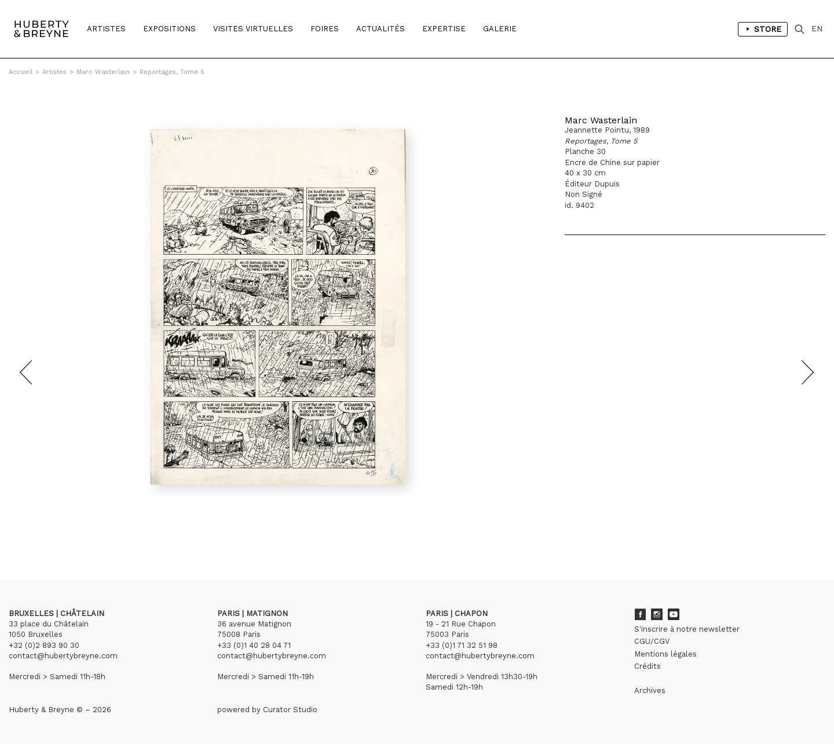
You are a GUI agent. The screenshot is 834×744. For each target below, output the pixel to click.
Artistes (106, 28)
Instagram (657, 614)
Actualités (380, 28)
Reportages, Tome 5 (172, 72)
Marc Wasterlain (103, 72)
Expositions (169, 28)
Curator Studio (290, 709)
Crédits (647, 666)
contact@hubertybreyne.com (63, 655)
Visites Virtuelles (253, 28)
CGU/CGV (652, 641)
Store (762, 29)
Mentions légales (665, 654)
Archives (649, 690)
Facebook (640, 614)
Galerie (500, 28)
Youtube (673, 614)
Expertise (444, 28)
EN (816, 28)
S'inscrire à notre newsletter (687, 629)
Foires (324, 28)
